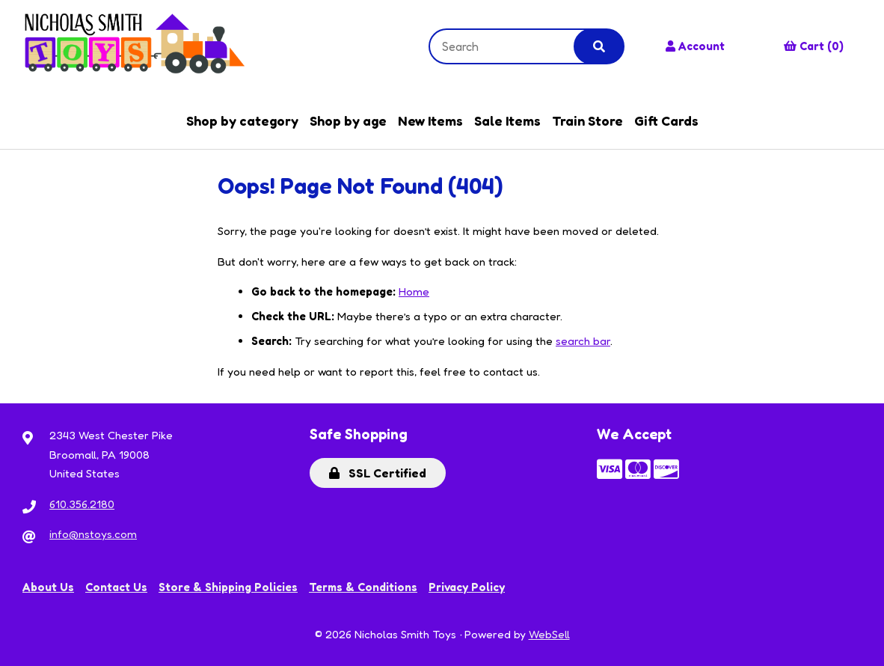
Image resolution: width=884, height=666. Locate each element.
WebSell (549, 634)
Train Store (587, 120)
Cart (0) (814, 46)
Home (414, 291)
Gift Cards (666, 120)
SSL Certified (377, 472)
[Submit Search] (599, 46)
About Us (48, 587)
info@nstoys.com (93, 534)
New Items (430, 120)
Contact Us (116, 587)
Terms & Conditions (363, 587)
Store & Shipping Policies (228, 587)
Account (695, 46)
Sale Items (507, 120)
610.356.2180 (81, 504)
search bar (583, 341)
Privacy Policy (467, 587)
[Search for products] (513, 46)
